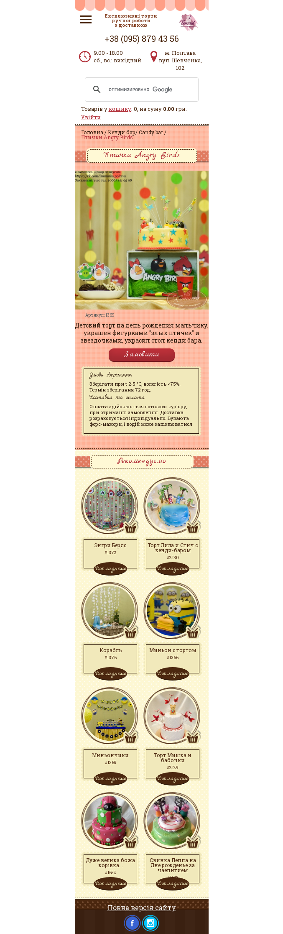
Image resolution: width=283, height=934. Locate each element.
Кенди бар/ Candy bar (135, 132)
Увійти (91, 117)
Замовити (141, 354)
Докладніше (110, 568)
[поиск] (140, 89)
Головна (92, 132)
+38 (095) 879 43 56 (142, 38)
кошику (120, 109)
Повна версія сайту (141, 907)
